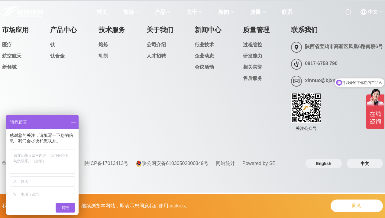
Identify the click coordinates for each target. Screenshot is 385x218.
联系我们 (304, 30)
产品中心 (63, 30)
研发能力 (252, 55)
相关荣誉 (252, 67)
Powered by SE (259, 163)
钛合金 (57, 55)
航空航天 (11, 55)
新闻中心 (208, 30)
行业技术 (204, 44)
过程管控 (252, 44)
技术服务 (112, 30)
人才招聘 (156, 55)
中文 (365, 163)
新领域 (9, 67)
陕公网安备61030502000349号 (172, 163)
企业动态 (204, 55)
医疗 (7, 44)
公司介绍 (156, 44)
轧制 (103, 55)
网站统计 (225, 163)
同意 (356, 205)
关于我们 (160, 30)
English (324, 163)
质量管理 (256, 30)
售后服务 (252, 78)
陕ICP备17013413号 (106, 163)
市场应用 (15, 30)
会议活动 (204, 67)
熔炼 (103, 44)
